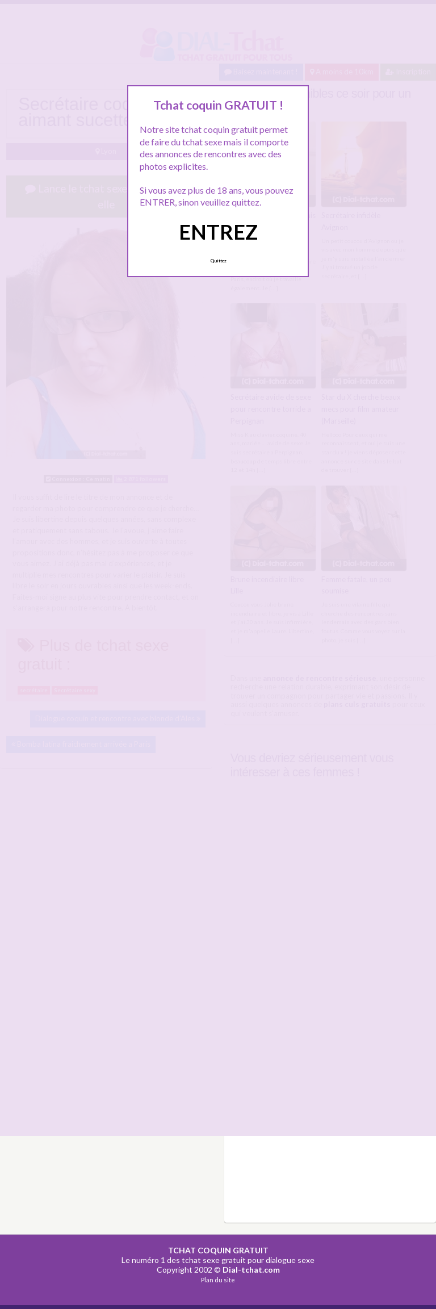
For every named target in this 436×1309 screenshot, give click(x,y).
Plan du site (218, 1279)
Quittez (218, 261)
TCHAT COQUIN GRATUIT (218, 1250)
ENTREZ (218, 231)
